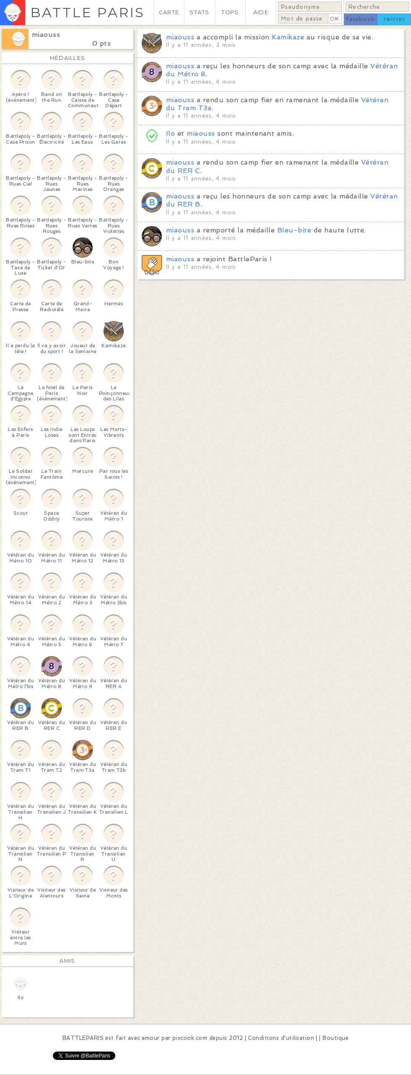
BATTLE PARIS (87, 12)
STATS (199, 12)
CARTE (169, 12)
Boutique (336, 1038)
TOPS (230, 12)
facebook (360, 19)
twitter (394, 19)
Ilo (170, 133)
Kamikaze (288, 37)
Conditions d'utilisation (281, 1038)
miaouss (46, 35)
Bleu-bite (294, 230)
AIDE (260, 12)
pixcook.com (189, 1038)
